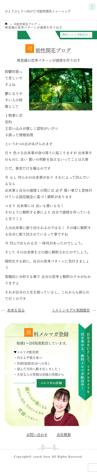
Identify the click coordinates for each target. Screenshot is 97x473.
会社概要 (64, 434)
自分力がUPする (38, 34)
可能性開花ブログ (26, 24)
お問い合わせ (36, 434)
